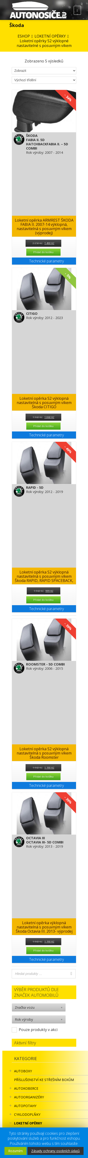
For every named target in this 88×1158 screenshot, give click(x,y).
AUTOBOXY (23, 1071)
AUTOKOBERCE (26, 1088)
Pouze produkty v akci (38, 1029)
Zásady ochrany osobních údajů (55, 1151)
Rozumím (15, 1151)
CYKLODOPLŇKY (27, 1114)
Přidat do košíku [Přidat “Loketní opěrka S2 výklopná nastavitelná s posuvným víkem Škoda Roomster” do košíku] (43, 776)
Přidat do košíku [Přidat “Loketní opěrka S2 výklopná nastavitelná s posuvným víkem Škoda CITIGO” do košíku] (43, 426)
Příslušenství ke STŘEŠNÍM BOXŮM (44, 1079)
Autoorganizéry (29, 1097)
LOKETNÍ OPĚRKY (28, 1123)
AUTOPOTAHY (25, 1106)
